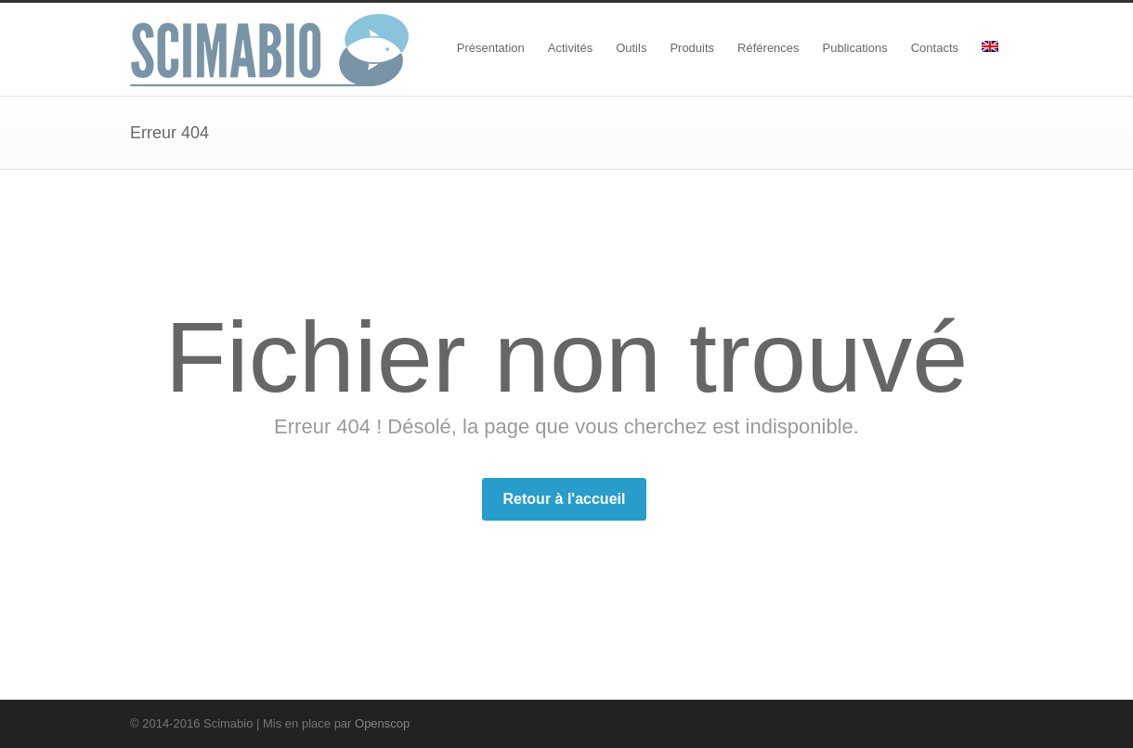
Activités (570, 48)
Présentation (491, 48)
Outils (631, 48)
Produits (692, 48)
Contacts (934, 48)
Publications (855, 48)
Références (768, 48)
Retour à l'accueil (564, 499)
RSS (984, 723)
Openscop (382, 723)
